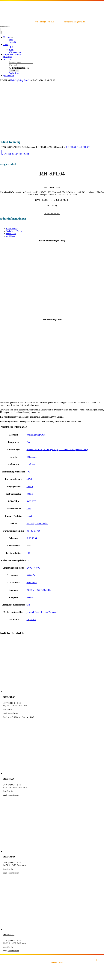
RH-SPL (86, 147)
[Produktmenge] (52, 210)
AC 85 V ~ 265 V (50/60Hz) (39, 590)
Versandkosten (13, 713)
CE (28, 619)
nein (31, 516)
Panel (79, 147)
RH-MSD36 (8, 779)
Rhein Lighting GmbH (19, 80)
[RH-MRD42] (44, 691)
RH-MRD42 (9, 697)
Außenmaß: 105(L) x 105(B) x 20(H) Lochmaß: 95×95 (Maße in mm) (57, 449)
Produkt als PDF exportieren (15, 154)
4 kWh (29, 479)
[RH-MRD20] (44, 851)
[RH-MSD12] (44, 929)
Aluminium (32, 582)
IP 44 (34, 538)
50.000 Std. (32, 575)
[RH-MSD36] (44, 773)
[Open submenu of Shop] (9, 45)
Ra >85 (30, 531)
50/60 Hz (31, 597)
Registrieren (14, 73)
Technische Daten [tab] (14, 231)
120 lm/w (31, 464)
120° (29, 509)
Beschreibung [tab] (12, 228)
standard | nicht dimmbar (37, 523)
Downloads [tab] (11, 233)
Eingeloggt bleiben (19, 68)
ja (27, 516)
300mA (30, 486)
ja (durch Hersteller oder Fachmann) (42, 612)
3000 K (30, 494)
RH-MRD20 (9, 857)
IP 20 (29, 538)
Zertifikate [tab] (10, 236)
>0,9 (29, 553)
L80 (28, 560)
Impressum (92, 960)
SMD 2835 (31, 501)
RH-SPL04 (71, 147)
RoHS (33, 619)
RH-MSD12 (8, 934)
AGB (84, 960)
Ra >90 (37, 531)
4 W (28, 472)
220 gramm (32, 457)
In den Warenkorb (52, 213)
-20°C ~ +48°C (33, 568)
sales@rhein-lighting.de (74, 22)
